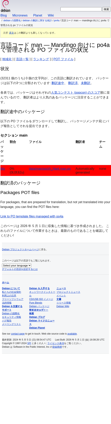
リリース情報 (63, 302)
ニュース (61, 288)
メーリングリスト (11, 324)
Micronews (19, 15)
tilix (2, 168)
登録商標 (57, 346)
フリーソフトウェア (12, 299)
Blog (3, 15)
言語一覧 (22, 59)
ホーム (5, 282)
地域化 (7, 59)
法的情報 (6, 302)
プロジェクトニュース (68, 292)
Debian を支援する (12, 306)
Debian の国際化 (12, 20)
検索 (31, 313)
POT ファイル (64, 59)
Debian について (11, 288)
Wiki (51, 15)
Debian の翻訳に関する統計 (37, 20)
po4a (56, 20)
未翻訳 (85, 83)
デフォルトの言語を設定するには (20, 269)
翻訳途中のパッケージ (22, 111)
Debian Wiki (62, 306)
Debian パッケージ (39, 306)
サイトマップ (36, 310)
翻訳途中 (58, 83)
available (72, 333)
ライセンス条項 (55, 343)
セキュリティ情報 (11, 317)
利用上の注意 (9, 295)
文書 (58, 299)
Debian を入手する (39, 288)
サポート (6, 310)
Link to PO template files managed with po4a (31, 216)
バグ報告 (6, 320)
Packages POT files (19, 192)
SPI (29, 343)
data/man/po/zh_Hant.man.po (50, 168)
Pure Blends (35, 302)
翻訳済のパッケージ (20, 182)
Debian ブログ (37, 317)
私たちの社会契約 (11, 292)
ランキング (41, 59)
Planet (37, 15)
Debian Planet (37, 327)
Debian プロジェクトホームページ (20, 249)
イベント (61, 295)
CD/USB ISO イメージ (41, 299)
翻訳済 (73, 83)
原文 (11, 32)
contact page (18, 333)
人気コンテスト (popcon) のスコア (75, 92)
